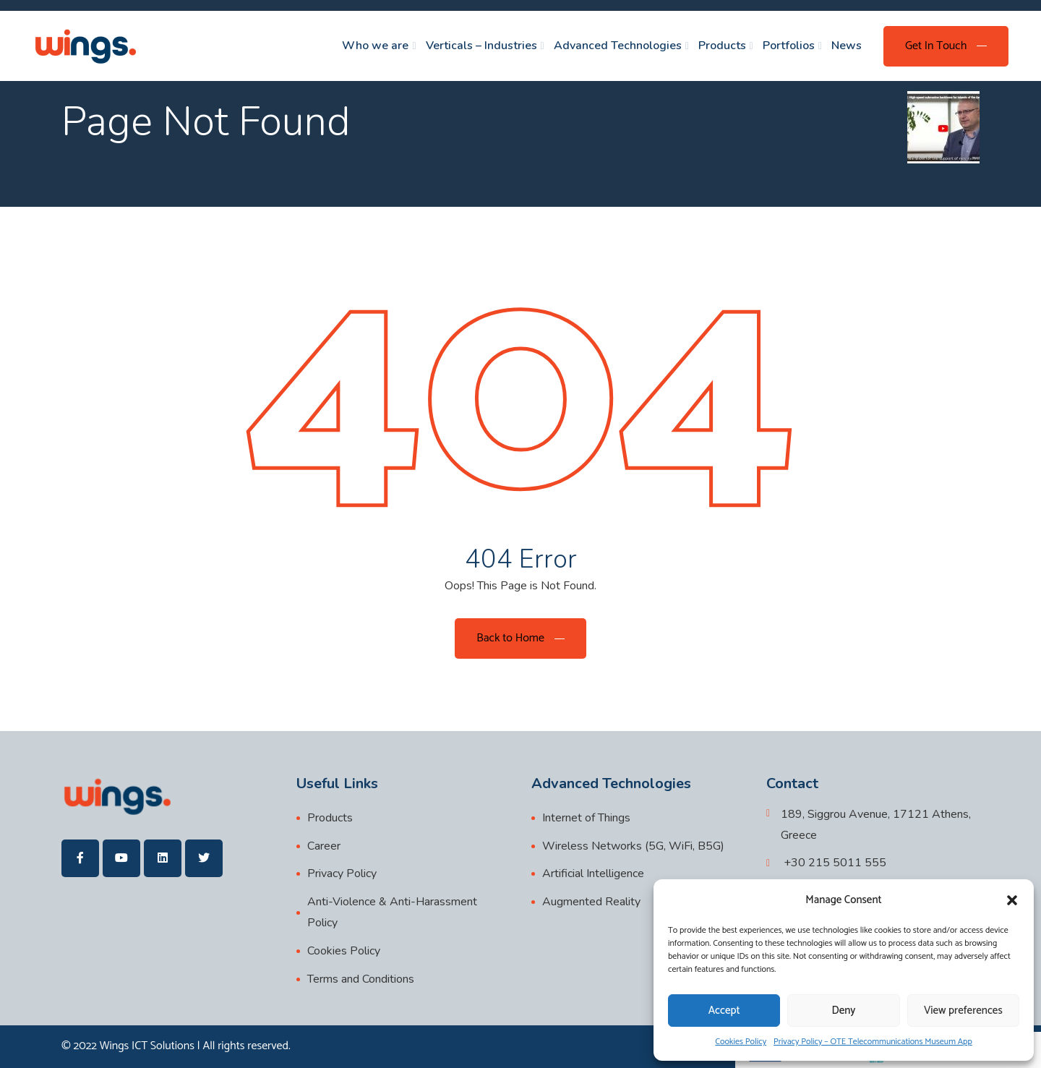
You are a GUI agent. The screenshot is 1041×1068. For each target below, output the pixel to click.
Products (722, 46)
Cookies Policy (740, 1041)
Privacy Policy (342, 873)
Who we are (375, 46)
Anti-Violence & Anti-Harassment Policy (392, 912)
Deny (844, 1010)
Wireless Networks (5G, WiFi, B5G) (633, 846)
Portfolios (789, 46)
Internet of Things (586, 818)
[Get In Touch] (945, 46)
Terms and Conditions (360, 979)
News (846, 46)
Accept (724, 1010)
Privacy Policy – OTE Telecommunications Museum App (873, 1041)
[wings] (85, 46)
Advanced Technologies (618, 46)
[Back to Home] (520, 638)
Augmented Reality (591, 902)
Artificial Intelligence (593, 873)
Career (323, 846)
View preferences (963, 1010)
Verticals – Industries (481, 46)
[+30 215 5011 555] (826, 863)
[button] (1012, 900)
